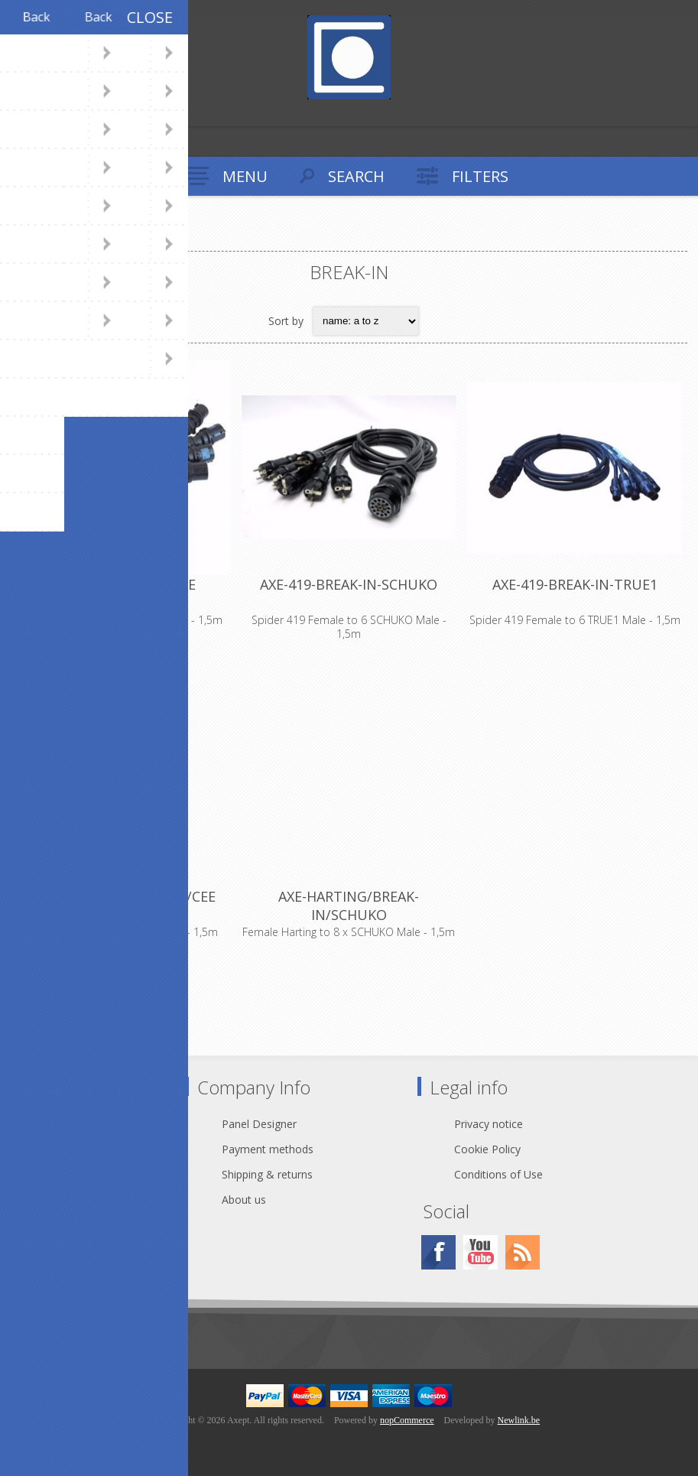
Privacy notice (488, 1124)
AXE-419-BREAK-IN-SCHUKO (348, 584)
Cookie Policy (487, 1149)
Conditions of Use (498, 1174)
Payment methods (267, 1149)
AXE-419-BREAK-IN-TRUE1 (574, 584)
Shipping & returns (267, 1174)
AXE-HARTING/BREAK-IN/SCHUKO (348, 905)
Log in (44, 112)
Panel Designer (259, 1124)
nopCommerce (407, 1420)
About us (244, 1199)
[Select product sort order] (365, 321)
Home (30, 238)
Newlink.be (519, 1420)
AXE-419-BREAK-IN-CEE (123, 584)
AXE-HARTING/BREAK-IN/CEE (123, 896)
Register (15, 112)
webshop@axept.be (92, 1149)
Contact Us (71, 1124)
